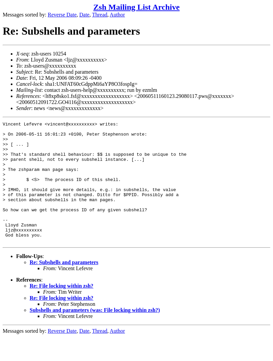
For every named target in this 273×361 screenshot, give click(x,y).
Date (84, 14)
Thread (99, 14)
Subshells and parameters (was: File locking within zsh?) (95, 334)
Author (117, 14)
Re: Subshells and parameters (64, 286)
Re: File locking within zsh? (61, 310)
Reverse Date (62, 14)
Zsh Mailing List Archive (136, 7)
